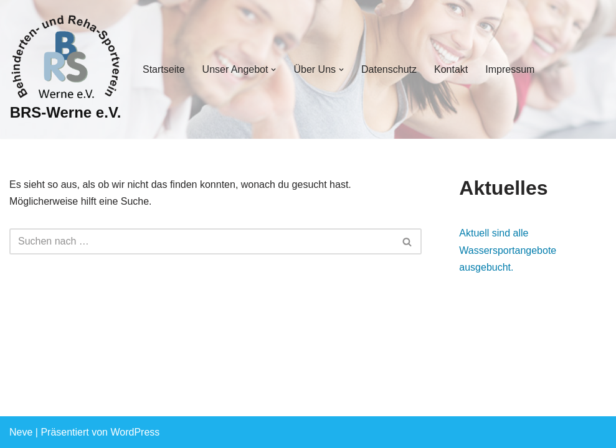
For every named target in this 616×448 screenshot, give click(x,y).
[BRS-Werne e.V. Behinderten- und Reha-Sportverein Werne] (65, 69)
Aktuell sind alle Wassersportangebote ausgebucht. (507, 250)
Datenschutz (389, 69)
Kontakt (451, 69)
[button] (273, 69)
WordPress (134, 432)
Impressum (509, 69)
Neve (20, 432)
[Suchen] (201, 241)
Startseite (164, 69)
